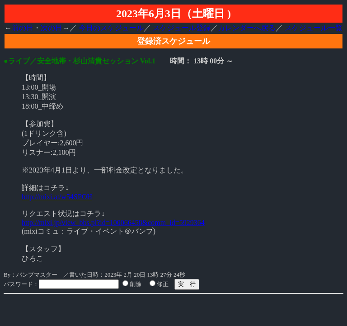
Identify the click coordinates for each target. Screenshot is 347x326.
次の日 (51, 28)
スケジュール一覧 (313, 28)
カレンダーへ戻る (247, 28)
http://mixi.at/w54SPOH (57, 197)
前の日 (22, 28)
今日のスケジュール (111, 28)
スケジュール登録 (182, 28)
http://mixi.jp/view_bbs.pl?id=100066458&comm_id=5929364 (113, 222)
